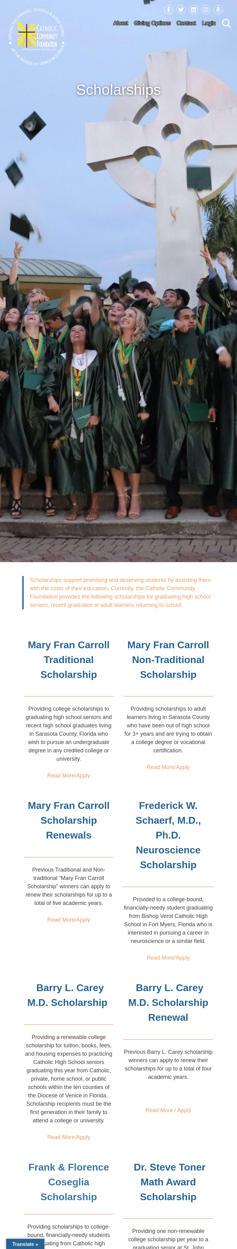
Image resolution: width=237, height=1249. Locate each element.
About (121, 23)
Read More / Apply (168, 1110)
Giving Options (152, 23)
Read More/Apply (68, 775)
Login (209, 23)
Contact (186, 23)
